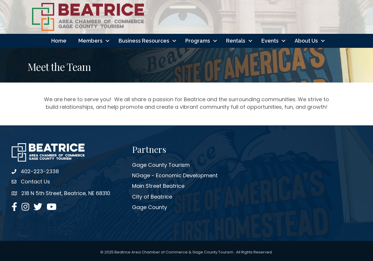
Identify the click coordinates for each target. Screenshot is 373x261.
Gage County (149, 207)
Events (270, 41)
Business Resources (144, 41)
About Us (306, 41)
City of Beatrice (152, 196)
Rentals (235, 41)
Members (90, 41)
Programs (197, 41)
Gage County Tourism (161, 165)
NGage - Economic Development (175, 175)
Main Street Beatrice (158, 186)
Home (58, 41)
